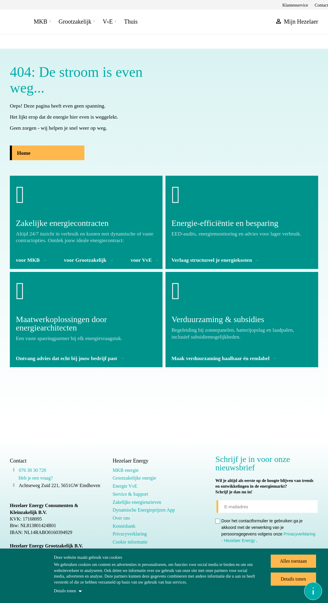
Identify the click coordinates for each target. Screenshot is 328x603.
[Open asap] (313, 591)
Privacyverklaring (130, 533)
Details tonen (65, 591)
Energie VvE (125, 486)
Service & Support (130, 494)
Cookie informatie (130, 541)
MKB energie (126, 470)
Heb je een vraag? (35, 477)
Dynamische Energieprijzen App (144, 509)
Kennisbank (124, 526)
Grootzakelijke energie (134, 477)
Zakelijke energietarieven (137, 502)
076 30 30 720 (32, 470)
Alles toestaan (293, 561)
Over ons (121, 518)
